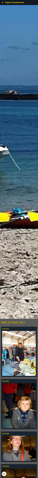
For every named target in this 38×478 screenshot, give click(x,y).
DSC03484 (5, 434)
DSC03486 (5, 466)
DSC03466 (5, 329)
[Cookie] (4, 474)
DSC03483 (5, 381)
